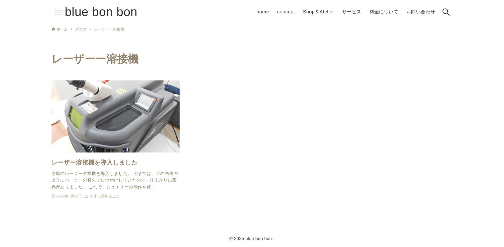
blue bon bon (101, 12)
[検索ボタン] (446, 12)
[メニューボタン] (58, 12)
